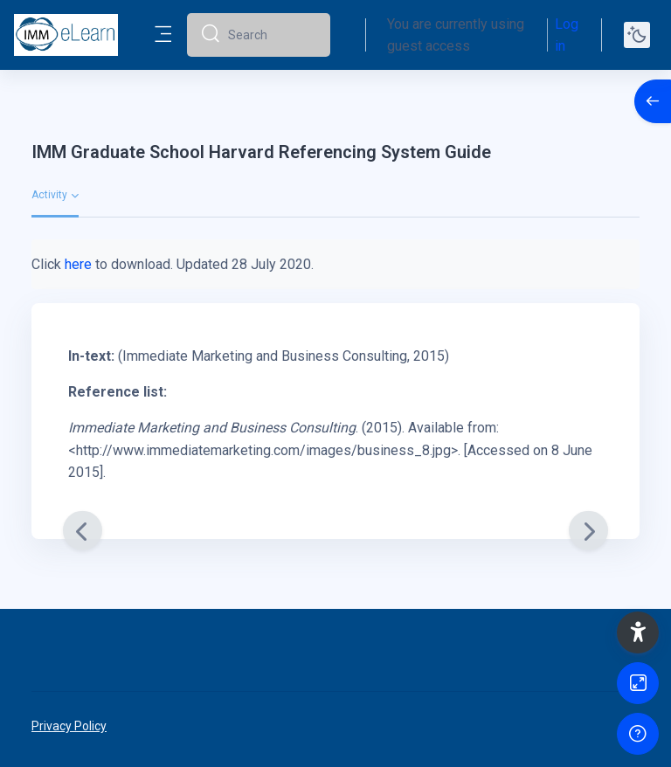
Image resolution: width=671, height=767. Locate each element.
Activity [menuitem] (49, 195)
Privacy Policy (69, 726)
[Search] (272, 35)
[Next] (588, 530)
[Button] (638, 683)
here (78, 264)
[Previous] (82, 530)
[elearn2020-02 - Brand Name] (66, 35)
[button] (638, 632)
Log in (566, 35)
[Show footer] (638, 734)
